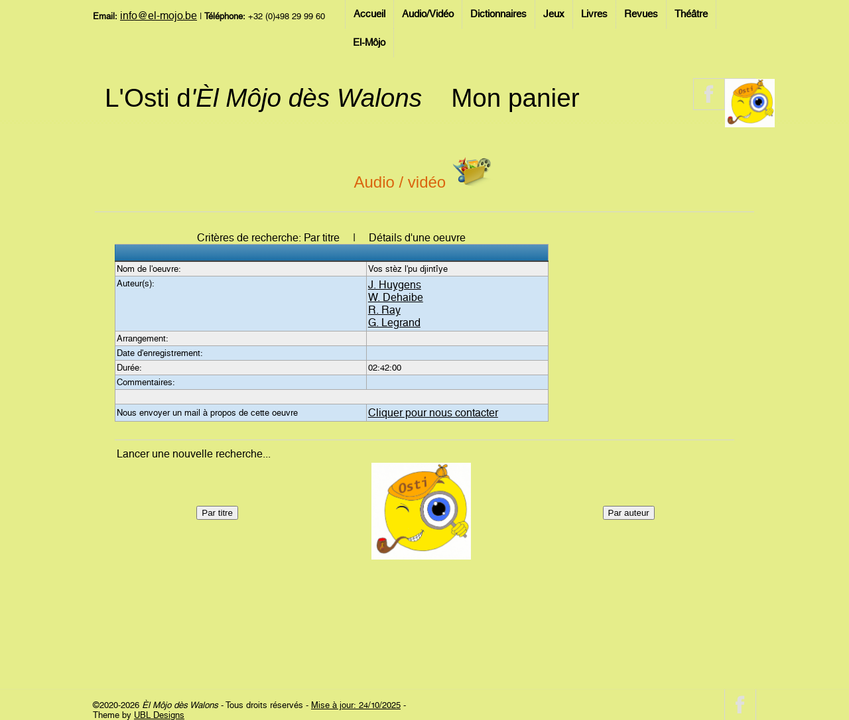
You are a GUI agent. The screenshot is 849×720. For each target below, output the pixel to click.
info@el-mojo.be (158, 15)
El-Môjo (369, 42)
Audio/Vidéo (428, 14)
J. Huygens (394, 284)
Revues (641, 14)
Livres (594, 14)
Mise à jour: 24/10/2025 (356, 705)
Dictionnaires (498, 14)
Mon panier (515, 98)
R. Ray (384, 310)
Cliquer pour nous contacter (433, 412)
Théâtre (691, 14)
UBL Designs (159, 715)
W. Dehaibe (395, 297)
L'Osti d (263, 98)
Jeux (553, 14)
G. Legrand (394, 322)
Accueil (369, 14)
